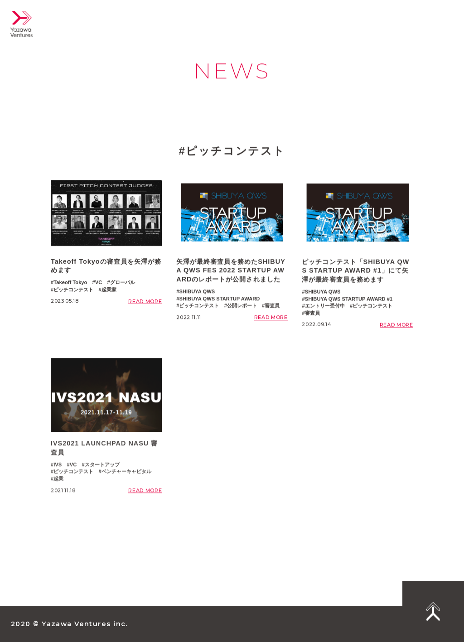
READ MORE (145, 302)
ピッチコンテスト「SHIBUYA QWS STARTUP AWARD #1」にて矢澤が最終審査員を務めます (355, 274)
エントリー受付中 (325, 310)
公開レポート (242, 307)
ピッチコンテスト (73, 290)
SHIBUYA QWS (197, 293)
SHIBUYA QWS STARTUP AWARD (219, 300)
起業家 (109, 290)
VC (98, 283)
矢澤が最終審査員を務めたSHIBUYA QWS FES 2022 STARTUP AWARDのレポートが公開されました (230, 272)
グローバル (122, 283)
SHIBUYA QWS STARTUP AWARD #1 (349, 303)
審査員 (272, 307)
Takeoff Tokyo (70, 283)
